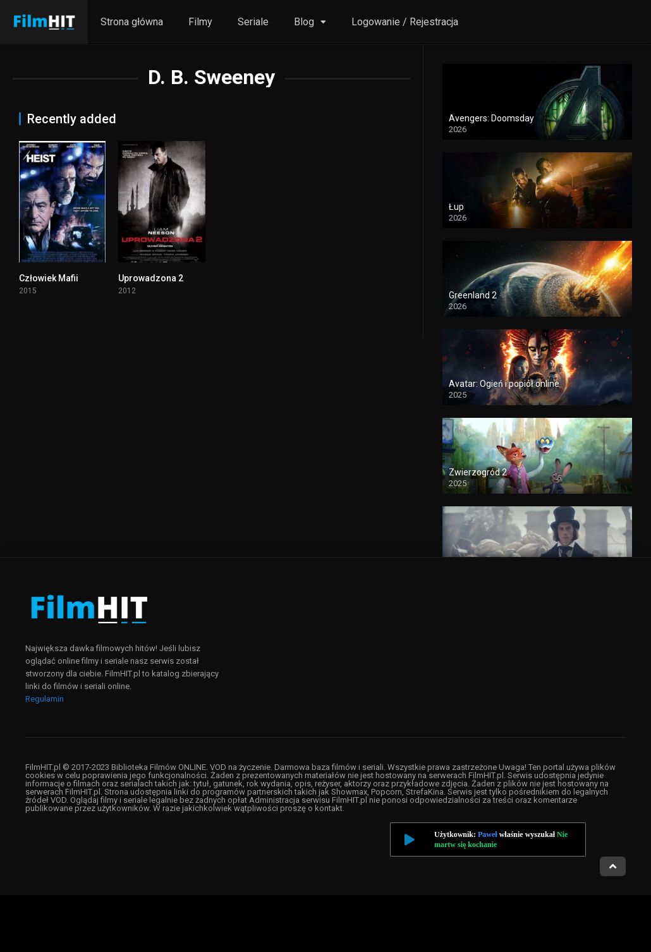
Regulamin (44, 699)
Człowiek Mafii (48, 278)
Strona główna (131, 22)
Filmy (200, 22)
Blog (304, 22)
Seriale (253, 22)
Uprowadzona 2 (150, 278)
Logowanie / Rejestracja (404, 22)
